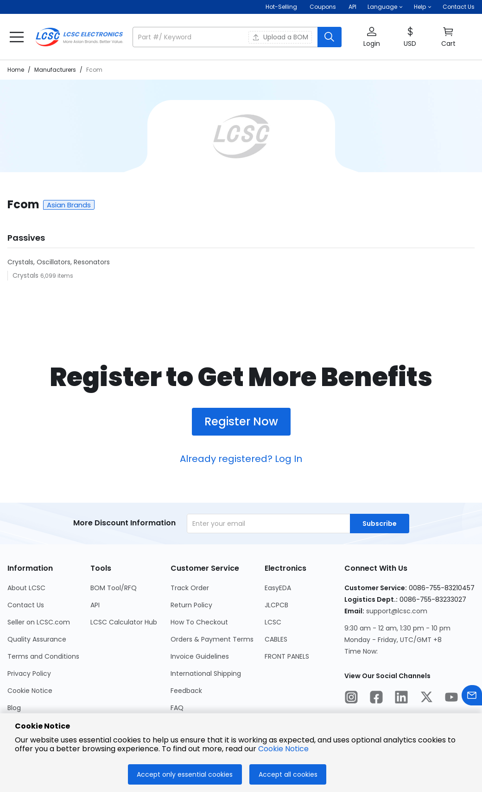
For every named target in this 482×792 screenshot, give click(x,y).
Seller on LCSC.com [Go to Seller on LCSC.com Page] (38, 622)
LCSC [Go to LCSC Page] (273, 622)
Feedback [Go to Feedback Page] (186, 690)
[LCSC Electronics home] (79, 37)
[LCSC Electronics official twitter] (426, 698)
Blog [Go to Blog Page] (14, 707)
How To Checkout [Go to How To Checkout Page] (199, 622)
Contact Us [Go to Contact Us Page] (25, 605)
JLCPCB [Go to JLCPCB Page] (276, 605)
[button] (385, 7)
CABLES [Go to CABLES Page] (276, 639)
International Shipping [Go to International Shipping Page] (206, 673)
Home (15, 70)
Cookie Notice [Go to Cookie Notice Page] (29, 690)
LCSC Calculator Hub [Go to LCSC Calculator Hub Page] (123, 622)
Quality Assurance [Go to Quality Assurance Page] (36, 639)
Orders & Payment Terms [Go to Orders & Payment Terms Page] (212, 639)
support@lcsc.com (396, 611)
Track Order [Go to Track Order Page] (190, 587)
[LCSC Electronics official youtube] (451, 698)
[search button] (329, 37)
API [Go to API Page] (95, 605)
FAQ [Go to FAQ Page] (177, 707)
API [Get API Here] (352, 7)
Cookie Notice (283, 748)
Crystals (26, 275)
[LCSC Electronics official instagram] (351, 698)
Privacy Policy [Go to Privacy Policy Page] (29, 673)
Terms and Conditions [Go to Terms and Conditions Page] (43, 656)
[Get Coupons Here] (323, 7)
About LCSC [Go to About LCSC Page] (26, 587)
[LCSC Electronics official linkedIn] (401, 698)
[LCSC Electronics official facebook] (376, 698)
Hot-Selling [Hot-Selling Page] (282, 7)
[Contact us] (472, 697)
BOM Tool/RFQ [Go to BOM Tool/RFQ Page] (113, 587)
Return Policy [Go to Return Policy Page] (191, 605)
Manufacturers (55, 70)
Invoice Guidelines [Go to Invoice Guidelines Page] (200, 656)
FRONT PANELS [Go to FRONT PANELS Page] (287, 656)
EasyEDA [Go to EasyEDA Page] (278, 587)
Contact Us (459, 7)
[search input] (226, 37)
